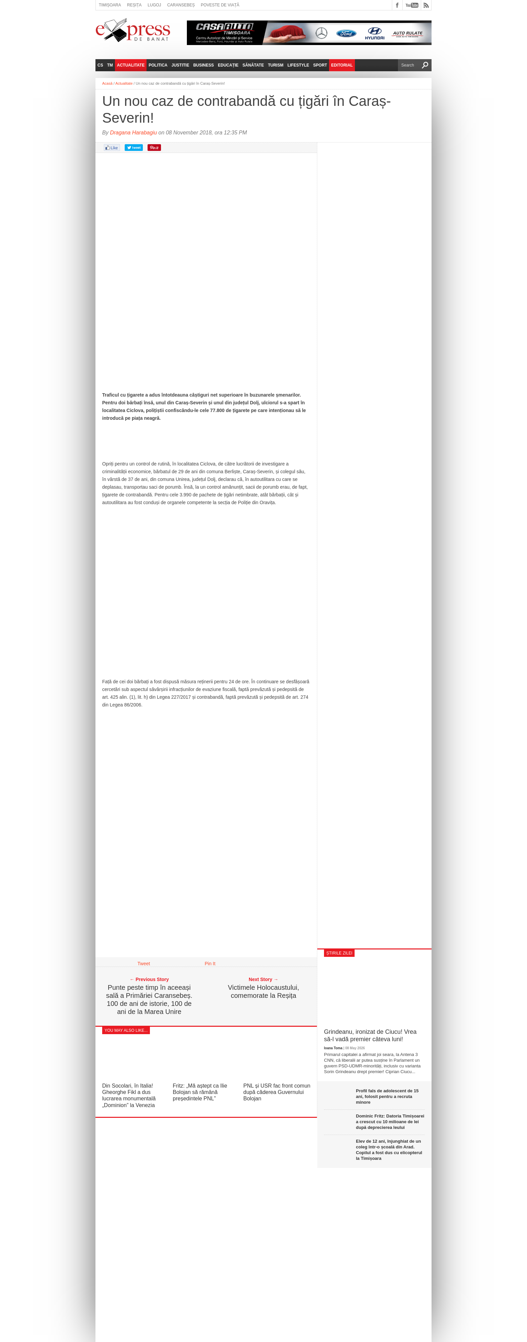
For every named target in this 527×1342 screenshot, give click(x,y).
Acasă (107, 83)
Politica (158, 65)
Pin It (210, 963)
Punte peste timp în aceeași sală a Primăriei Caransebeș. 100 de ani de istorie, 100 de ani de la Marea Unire (149, 999)
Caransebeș (181, 5)
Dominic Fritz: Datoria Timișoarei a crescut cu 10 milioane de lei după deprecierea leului (390, 1121)
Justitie (180, 65)
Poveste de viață (220, 5)
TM (110, 65)
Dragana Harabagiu (133, 132)
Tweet (143, 963)
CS (100, 65)
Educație (228, 65)
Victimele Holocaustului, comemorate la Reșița (263, 991)
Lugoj (154, 5)
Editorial (342, 65)
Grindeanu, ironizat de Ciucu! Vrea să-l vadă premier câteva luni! (370, 1035)
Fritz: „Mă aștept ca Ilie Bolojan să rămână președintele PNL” (200, 1092)
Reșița (134, 5)
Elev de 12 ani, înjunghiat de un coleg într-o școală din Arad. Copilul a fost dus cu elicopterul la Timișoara (389, 1150)
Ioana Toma (333, 1048)
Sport (320, 65)
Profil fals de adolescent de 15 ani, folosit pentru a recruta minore (387, 1096)
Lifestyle (298, 65)
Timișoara (110, 5)
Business (203, 65)
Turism (275, 65)
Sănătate (253, 65)
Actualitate (131, 65)
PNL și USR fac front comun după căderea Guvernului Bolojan (276, 1092)
